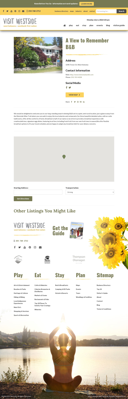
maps (72, 11)
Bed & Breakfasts (61, 285)
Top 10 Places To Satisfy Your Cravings (42, 304)
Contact (100, 301)
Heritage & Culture (21, 293)
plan (91, 25)
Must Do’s (17, 307)
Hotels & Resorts (61, 293)
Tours (78, 293)
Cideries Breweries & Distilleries (42, 290)
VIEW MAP (74, 95)
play (71, 25)
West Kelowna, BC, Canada (112, 20)
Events (78, 289)
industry (79, 11)
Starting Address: (21, 188)
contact (92, 11)
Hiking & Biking (19, 297)
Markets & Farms (41, 295)
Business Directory (103, 285)
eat (77, 25)
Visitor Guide (119, 25)
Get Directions (23, 199)
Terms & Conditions (104, 309)
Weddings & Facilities (84, 297)
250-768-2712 (34, 11)
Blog (108, 25)
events (99, 25)
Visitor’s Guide (102, 293)
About (99, 297)
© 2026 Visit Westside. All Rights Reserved (16, 396)
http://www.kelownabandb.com (81, 75)
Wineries (38, 309)
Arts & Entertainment (22, 285)
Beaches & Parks (20, 289)
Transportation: (72, 188)
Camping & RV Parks (62, 289)
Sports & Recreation (21, 315)
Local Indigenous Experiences (20, 302)
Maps (78, 285)
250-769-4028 (76, 77)
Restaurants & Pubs (42, 299)
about (85, 11)
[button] (64, 157)
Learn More (86, 4)
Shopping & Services (21, 311)
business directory (61, 11)
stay (84, 25)
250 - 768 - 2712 (22, 241)
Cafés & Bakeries (41, 285)
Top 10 (99, 289)
